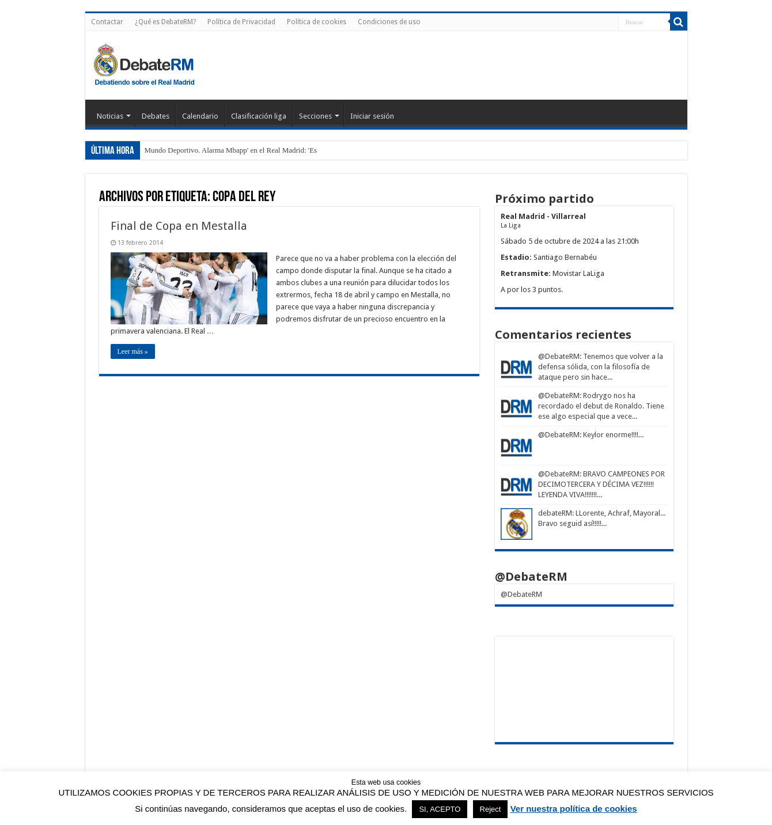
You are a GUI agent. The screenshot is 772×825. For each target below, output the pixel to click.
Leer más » (133, 351)
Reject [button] (490, 809)
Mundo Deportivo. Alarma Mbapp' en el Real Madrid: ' (227, 150)
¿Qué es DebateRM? (165, 22)
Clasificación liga (258, 116)
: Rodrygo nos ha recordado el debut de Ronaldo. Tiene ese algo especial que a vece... (601, 406)
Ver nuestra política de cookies (573, 808)
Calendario (200, 116)
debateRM (555, 513)
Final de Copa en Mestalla (179, 226)
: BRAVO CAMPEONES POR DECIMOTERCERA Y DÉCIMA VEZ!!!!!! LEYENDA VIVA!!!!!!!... (601, 484)
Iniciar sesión (372, 116)
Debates (155, 116)
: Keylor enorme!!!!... (612, 434)
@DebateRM (559, 356)
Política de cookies (316, 22)
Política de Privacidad (241, 22)
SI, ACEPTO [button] (439, 809)
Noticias (110, 116)
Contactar (107, 22)
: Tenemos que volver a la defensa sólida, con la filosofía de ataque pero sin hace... (600, 366)
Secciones (315, 116)
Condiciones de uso (389, 22)
